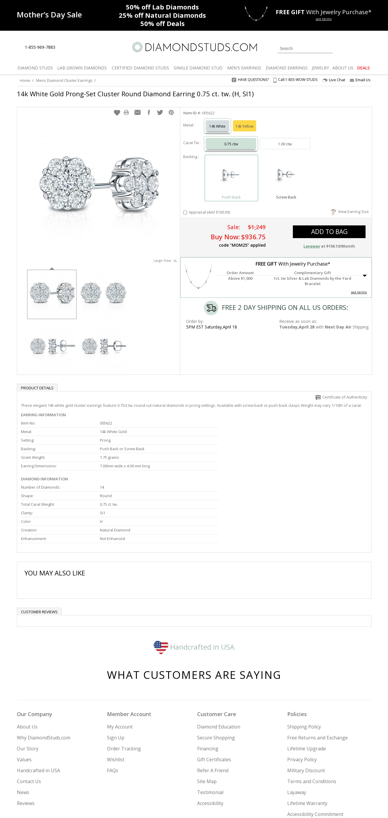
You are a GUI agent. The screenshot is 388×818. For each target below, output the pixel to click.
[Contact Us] (78, 47)
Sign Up (115, 669)
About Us (27, 658)
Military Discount (306, 701)
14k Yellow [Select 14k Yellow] (244, 120)
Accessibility (210, 734)
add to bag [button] (329, 226)
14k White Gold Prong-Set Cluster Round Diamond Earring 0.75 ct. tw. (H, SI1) (135, 93)
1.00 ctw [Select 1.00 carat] (285, 138)
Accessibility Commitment (315, 745)
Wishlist (115, 690)
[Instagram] (271, 783)
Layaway (296, 723)
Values (24, 690)
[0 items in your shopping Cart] (367, 47)
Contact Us (29, 712)
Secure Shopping (216, 669)
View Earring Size (350, 205)
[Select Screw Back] (286, 169)
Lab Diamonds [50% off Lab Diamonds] (162, 6)
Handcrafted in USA (194, 578)
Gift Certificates (214, 690)
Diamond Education (218, 658)
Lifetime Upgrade (306, 679)
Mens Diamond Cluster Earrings (64, 80)
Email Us (360, 80)
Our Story (27, 679)
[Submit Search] (328, 48)
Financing (207, 679)
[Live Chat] (65, 47)
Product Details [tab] (37, 382)
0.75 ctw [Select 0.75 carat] (231, 138)
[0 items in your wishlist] (354, 47)
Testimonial (210, 723)
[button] (117, 106)
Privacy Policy (302, 690)
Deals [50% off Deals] (162, 23)
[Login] (340, 47)
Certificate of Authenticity (341, 391)
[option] (52, 287)
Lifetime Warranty (307, 734)
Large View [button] (165, 254)
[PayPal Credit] (240, 805)
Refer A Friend (212, 701)
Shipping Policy (304, 658)
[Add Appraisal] (185, 207)
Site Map (207, 712)
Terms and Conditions (311, 712)
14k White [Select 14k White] (217, 120)
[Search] (305, 48)
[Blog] (330, 783)
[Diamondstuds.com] (194, 47)
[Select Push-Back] (231, 169)
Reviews (26, 734)
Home (25, 80)
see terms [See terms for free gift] (324, 19)
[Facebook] (301, 783)
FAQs (112, 701)
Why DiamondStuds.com (43, 669)
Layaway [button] (311, 240)
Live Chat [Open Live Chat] (333, 80)
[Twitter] (287, 783)
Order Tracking (124, 679)
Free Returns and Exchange (317, 669)
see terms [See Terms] (359, 286)
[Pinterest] (314, 783)
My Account (120, 658)
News (23, 723)
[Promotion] (49, 14)
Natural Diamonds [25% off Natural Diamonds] (162, 15)
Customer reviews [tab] (39, 543)
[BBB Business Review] (148, 805)
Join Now (218, 782)
